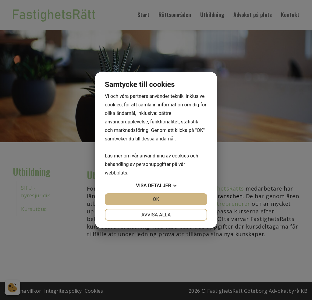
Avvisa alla (156, 215)
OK (156, 199)
